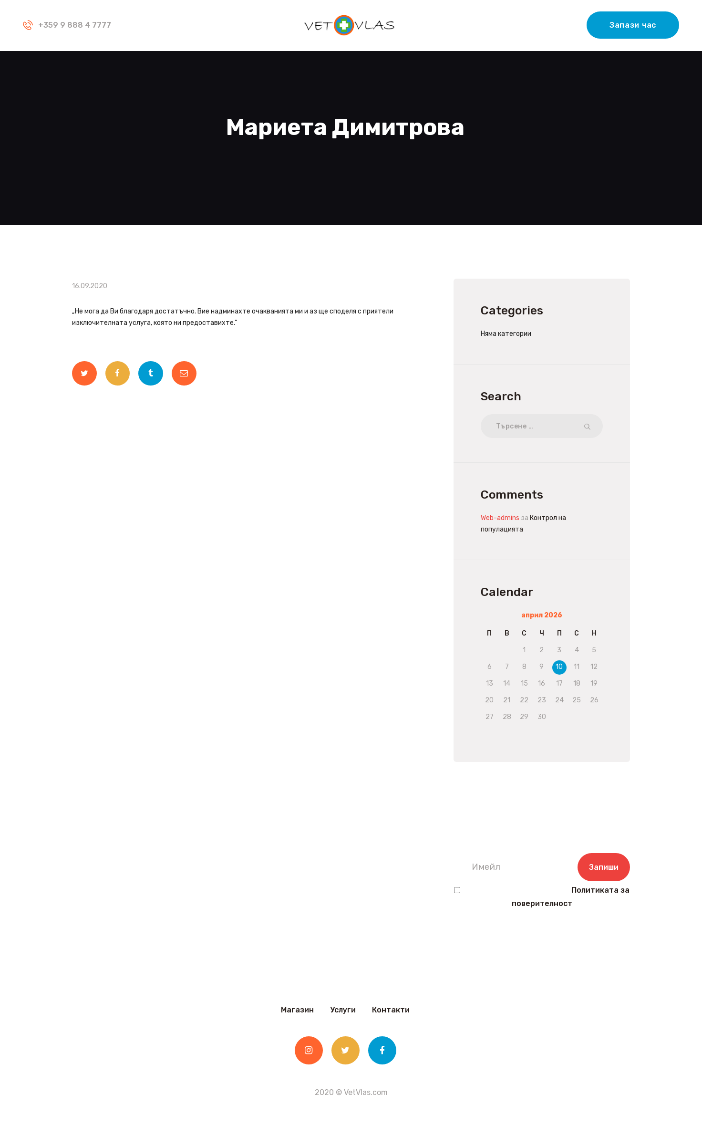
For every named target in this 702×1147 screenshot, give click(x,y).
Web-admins (500, 518)
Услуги (343, 1009)
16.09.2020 (89, 286)
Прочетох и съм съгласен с (542, 897)
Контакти (391, 1009)
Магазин (297, 1009)
